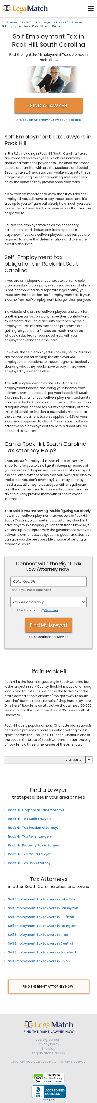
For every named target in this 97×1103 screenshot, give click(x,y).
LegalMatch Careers (48, 1053)
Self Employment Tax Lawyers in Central (40, 943)
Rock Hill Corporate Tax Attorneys (36, 810)
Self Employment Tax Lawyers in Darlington (43, 908)
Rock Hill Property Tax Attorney (33, 845)
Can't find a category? (34, 610)
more (78, 760)
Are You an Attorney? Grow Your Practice (48, 120)
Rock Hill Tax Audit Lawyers (30, 819)
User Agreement (48, 1039)
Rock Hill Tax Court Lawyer (29, 854)
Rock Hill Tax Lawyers (69, 22)
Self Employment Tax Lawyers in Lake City (41, 899)
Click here (51, 610)
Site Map (48, 1048)
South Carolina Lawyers (37, 22)
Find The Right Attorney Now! (48, 986)
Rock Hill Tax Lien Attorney (29, 863)
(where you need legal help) (30, 590)
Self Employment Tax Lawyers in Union (39, 961)
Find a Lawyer (48, 105)
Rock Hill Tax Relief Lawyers (30, 836)
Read (74, 760)
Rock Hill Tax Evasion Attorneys (33, 827)
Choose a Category (28, 602)
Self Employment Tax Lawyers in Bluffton (41, 917)
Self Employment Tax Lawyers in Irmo (38, 934)
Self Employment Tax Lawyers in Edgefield (42, 952)
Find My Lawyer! (48, 625)
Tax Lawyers (9, 22)
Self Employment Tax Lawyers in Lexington (42, 926)
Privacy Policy (48, 1044)
